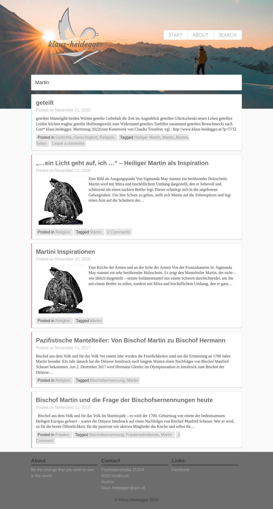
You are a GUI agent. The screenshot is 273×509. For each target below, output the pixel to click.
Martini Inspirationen (65, 251)
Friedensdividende (142, 435)
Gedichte (63, 137)
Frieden (62, 435)
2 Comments (118, 232)
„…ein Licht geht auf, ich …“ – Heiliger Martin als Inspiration (122, 163)
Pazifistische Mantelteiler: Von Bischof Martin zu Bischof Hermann (131, 340)
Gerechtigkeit (85, 137)
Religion (107, 137)
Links (178, 460)
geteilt (45, 102)
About (201, 35)
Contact (110, 460)
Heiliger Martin (147, 137)
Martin (167, 137)
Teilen (41, 143)
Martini (182, 137)
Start (175, 35)
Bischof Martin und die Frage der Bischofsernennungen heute (124, 400)
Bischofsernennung (107, 380)
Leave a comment (68, 143)
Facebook (180, 470)
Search (228, 35)
